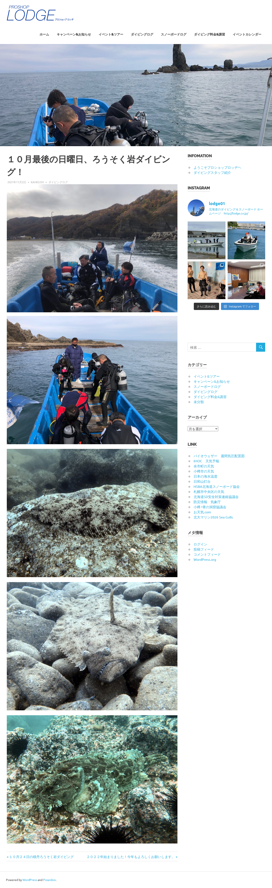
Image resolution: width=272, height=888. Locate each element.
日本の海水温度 (205, 476)
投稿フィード (204, 549)
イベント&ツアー (111, 34)
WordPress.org (205, 559)
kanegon (37, 182)
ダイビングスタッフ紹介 (212, 172)
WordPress (30, 880)
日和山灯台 (202, 481)
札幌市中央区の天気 (209, 491)
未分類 (199, 402)
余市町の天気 (204, 466)
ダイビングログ (142, 34)
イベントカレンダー (247, 34)
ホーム (44, 34)
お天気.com (202, 512)
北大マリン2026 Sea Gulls (213, 517)
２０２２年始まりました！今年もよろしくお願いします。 (130, 856)
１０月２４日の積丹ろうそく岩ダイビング (41, 856)
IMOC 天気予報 (206, 461)
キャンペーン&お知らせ (74, 34)
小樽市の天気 (204, 471)
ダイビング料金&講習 (209, 34)
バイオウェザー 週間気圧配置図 (219, 456)
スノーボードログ (173, 34)
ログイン (200, 544)
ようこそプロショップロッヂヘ (217, 167)
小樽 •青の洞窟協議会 (210, 507)
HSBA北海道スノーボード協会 (217, 486)
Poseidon (49, 880)
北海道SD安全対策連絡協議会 (216, 496)
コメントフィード (207, 554)
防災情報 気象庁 (207, 502)
